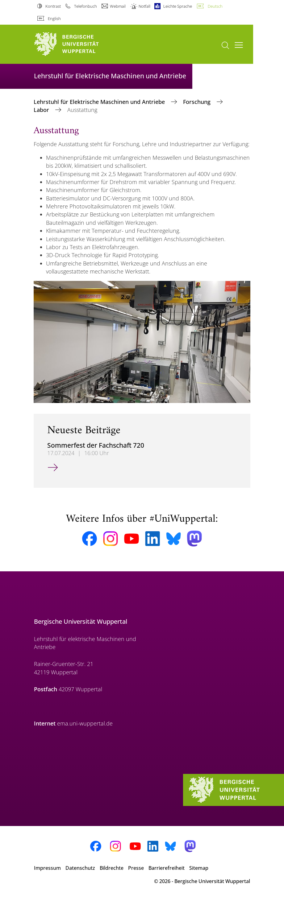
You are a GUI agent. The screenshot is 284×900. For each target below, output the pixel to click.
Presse (136, 868)
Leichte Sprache (177, 6)
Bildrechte (111, 868)
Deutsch (215, 6)
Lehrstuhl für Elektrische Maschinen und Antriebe (100, 101)
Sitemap (198, 868)
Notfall (144, 6)
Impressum (47, 868)
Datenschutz (80, 868)
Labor (42, 109)
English (54, 18)
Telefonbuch (85, 6)
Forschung (197, 101)
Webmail (118, 6)
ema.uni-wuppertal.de (85, 723)
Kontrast (53, 6)
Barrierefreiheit (166, 868)
